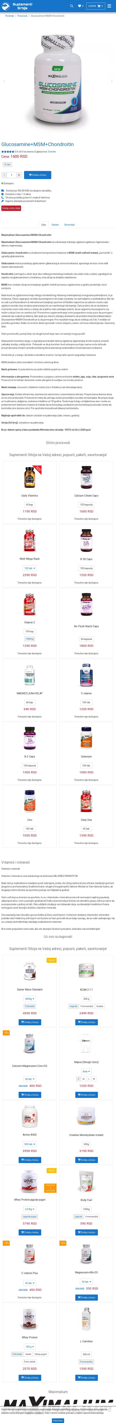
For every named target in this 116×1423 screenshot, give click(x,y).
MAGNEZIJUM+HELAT (30, 693)
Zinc (29, 819)
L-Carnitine (86, 1341)
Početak (9, 16)
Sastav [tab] (55, 224)
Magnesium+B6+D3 (86, 1272)
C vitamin (86, 693)
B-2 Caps (29, 756)
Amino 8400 (30, 1134)
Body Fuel (86, 1200)
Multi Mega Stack (30, 558)
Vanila (28, 1354)
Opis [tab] (43, 224)
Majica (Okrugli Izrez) (86, 1062)
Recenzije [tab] (69, 224)
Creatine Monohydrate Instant (86, 1135)
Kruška (100, 1006)
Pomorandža (87, 1006)
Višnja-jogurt (41, 1354)
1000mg (30, 639)
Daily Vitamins (29, 495)
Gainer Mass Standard (29, 989)
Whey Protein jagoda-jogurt (29, 1199)
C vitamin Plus (29, 1273)
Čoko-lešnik (29, 1361)
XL (84, 1079)
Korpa (96, 6)
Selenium (86, 756)
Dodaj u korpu (37, 175)
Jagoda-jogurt (30, 1216)
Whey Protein (29, 1337)
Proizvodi (22, 16)
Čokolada (29, 1006)
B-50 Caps (86, 559)
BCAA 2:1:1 (86, 989)
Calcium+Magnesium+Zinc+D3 (29, 1065)
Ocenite (52, 151)
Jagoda (73, 1006)
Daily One (86, 819)
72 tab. (7, 164)
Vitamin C (29, 622)
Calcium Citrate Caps (86, 495)
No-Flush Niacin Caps (86, 626)
